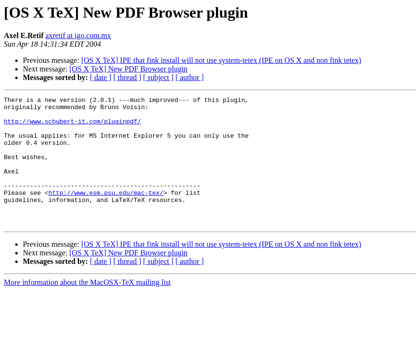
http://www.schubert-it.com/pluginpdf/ (72, 126)
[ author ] (190, 77)
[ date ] (100, 77)
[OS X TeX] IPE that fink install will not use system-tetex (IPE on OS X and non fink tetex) (221, 60)
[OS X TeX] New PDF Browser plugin (128, 69)
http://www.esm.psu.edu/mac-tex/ (106, 212)
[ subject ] (158, 77)
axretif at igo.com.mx (78, 35)
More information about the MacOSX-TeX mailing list (87, 308)
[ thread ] (127, 77)
